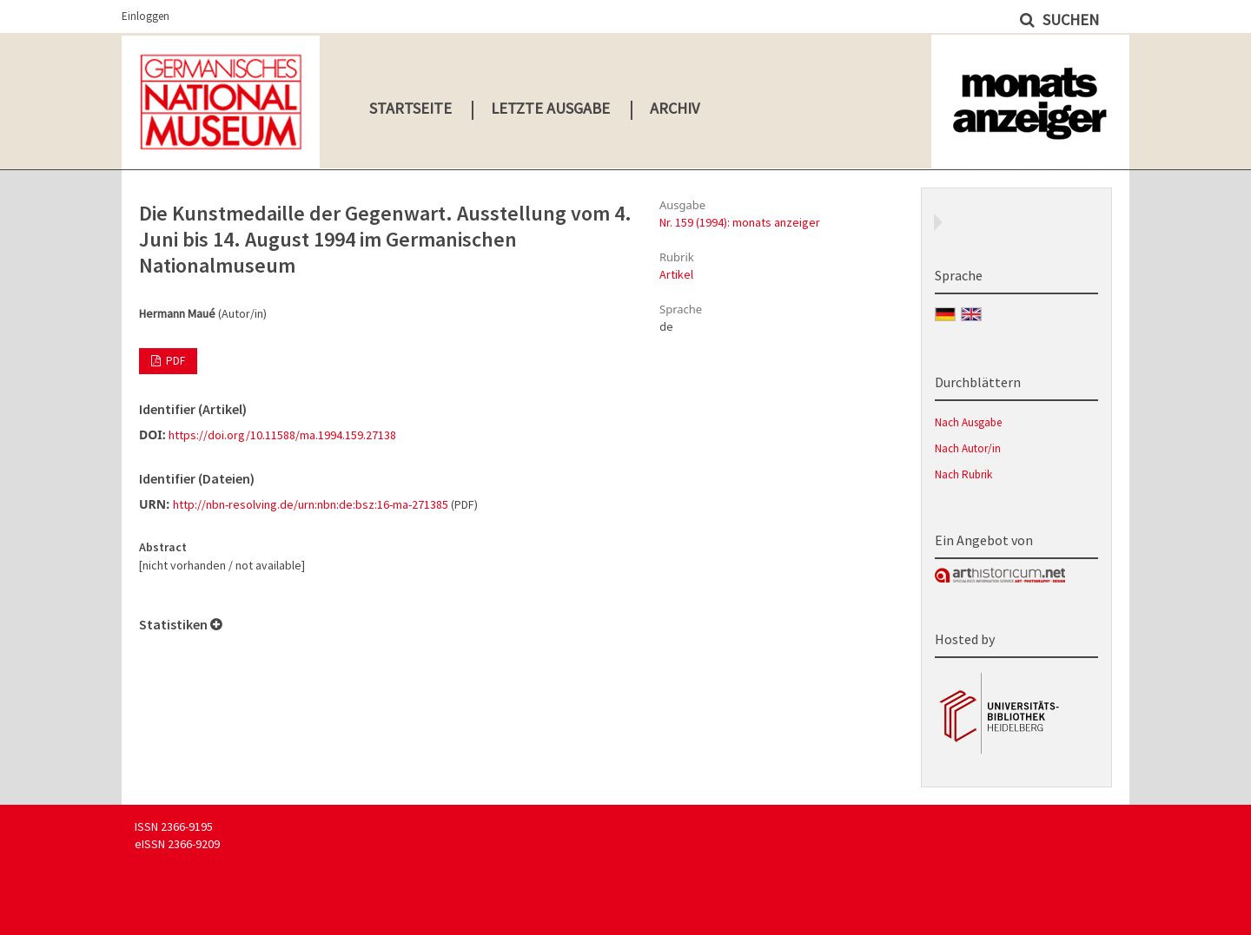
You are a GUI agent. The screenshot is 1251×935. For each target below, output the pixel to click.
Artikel (676, 274)
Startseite (410, 108)
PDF (174, 360)
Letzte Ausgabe (550, 108)
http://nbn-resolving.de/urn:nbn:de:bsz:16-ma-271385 (310, 504)
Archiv (674, 108)
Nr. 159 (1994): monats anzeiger (739, 222)
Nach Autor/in (968, 448)
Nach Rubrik (963, 474)
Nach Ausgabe (968, 422)
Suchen (1069, 20)
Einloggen (145, 16)
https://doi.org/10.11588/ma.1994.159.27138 (282, 435)
